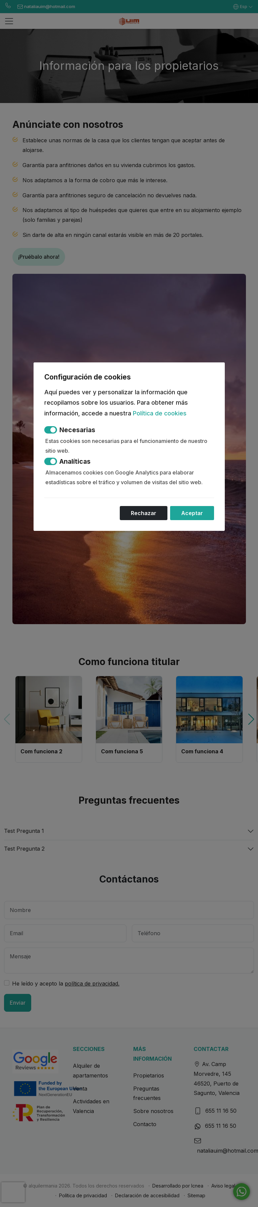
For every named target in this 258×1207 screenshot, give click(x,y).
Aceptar (192, 513)
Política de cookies (160, 413)
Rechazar (143, 513)
